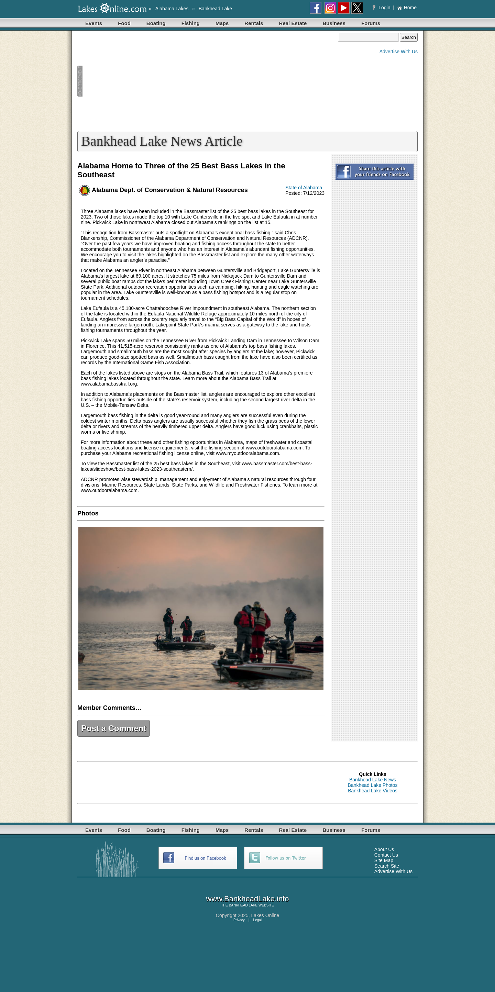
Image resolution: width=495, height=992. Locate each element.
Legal (257, 920)
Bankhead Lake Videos (372, 790)
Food (124, 23)
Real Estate (293, 23)
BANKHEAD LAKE (243, 905)
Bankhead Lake (215, 8)
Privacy (239, 920)
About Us (384, 849)
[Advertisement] (207, 81)
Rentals (253, 23)
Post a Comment (113, 728)
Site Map (383, 860)
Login (382, 7)
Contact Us (386, 855)
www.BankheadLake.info (247, 898)
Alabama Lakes (172, 8)
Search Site (386, 866)
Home (407, 7)
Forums (370, 23)
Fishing (191, 23)
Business (333, 23)
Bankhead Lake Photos (373, 785)
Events (93, 23)
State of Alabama (303, 187)
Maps (222, 23)
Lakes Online (265, 915)
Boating (156, 23)
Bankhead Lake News (372, 779)
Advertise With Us (399, 51)
